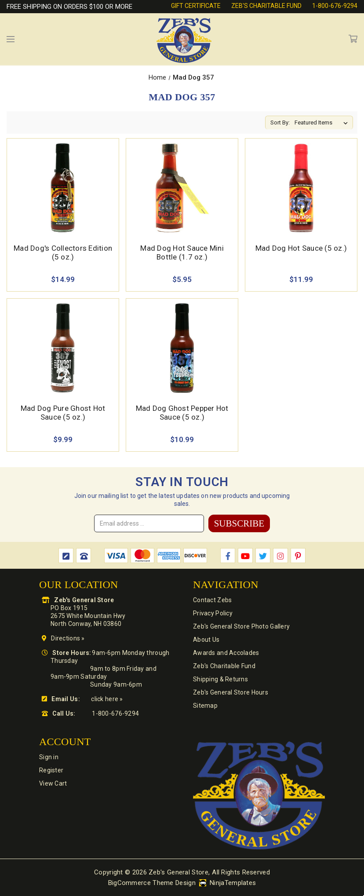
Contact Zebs (212, 599)
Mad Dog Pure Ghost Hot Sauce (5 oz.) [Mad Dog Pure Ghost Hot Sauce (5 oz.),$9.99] (63, 412)
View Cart (53, 783)
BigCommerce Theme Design (152, 883)
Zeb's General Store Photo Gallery (241, 626)
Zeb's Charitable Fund (266, 5)
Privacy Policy (213, 613)
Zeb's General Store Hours (230, 692)
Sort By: (280, 122)
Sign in (48, 757)
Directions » (67, 638)
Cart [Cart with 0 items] (353, 39)
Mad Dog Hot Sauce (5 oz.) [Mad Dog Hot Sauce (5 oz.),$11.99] (301, 248)
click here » (107, 698)
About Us (206, 639)
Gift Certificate (196, 5)
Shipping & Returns (220, 679)
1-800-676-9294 (334, 5)
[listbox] (323, 122)
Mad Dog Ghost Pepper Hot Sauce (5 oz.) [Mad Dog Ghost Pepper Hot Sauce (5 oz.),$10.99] (182, 412)
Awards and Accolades (226, 652)
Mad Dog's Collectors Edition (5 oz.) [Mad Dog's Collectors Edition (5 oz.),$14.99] (63, 252)
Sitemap (205, 705)
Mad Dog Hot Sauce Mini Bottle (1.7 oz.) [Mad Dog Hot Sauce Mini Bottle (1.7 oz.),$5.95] (182, 252)
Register (51, 770)
